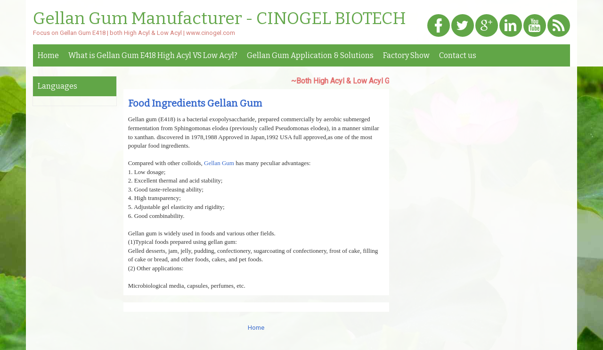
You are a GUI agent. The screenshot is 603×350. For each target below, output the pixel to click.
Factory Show (406, 55)
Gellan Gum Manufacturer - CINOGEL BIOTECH (219, 18)
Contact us (457, 55)
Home (48, 55)
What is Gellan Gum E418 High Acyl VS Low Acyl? (152, 55)
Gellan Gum (219, 163)
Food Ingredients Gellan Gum (195, 103)
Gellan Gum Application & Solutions (310, 55)
